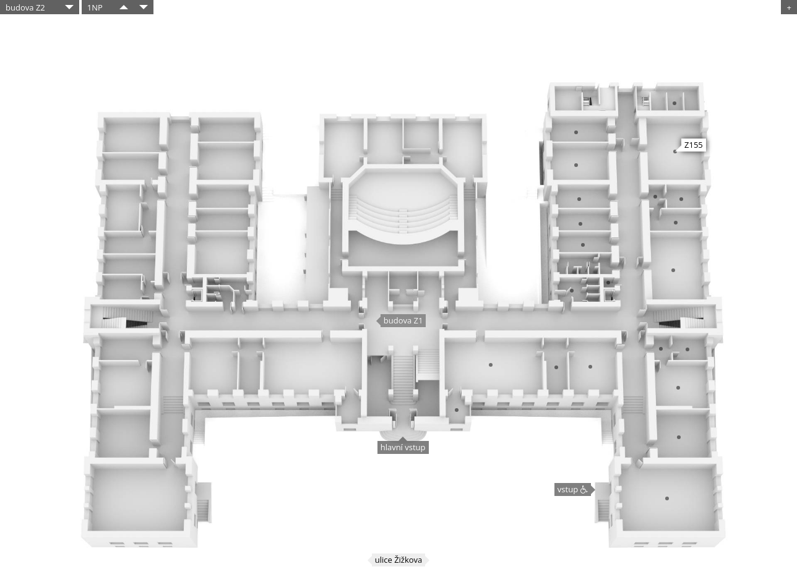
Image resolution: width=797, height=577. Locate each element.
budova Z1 (403, 320)
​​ (123, 7)
